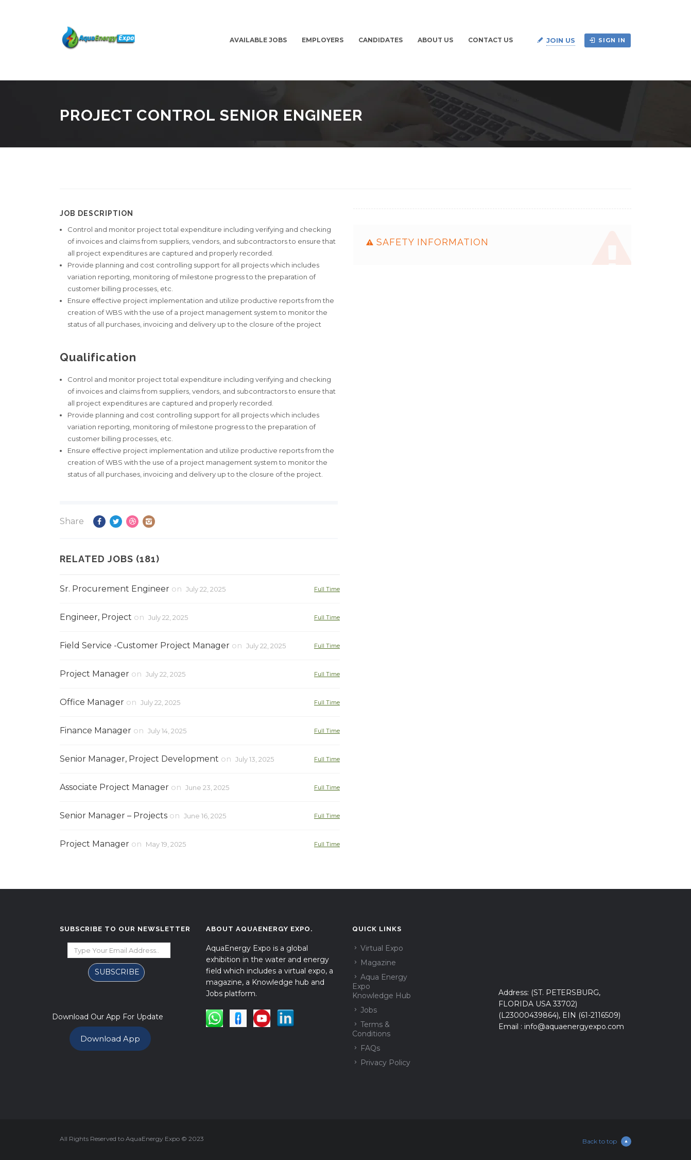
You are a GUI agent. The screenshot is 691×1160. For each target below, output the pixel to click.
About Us (435, 40)
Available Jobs (258, 40)
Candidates (380, 40)
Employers (322, 40)
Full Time (327, 588)
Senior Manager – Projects (113, 815)
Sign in (608, 40)
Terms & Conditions (371, 1029)
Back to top (606, 1141)
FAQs (370, 1048)
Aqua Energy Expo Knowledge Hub (381, 986)
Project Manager (94, 674)
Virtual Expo (381, 948)
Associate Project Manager (114, 787)
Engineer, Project (96, 617)
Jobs (368, 1010)
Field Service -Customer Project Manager (145, 645)
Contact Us (490, 40)
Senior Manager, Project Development (139, 759)
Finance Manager (95, 730)
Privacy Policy (385, 1062)
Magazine (378, 962)
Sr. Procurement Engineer (114, 589)
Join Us (560, 40)
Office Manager (92, 702)
